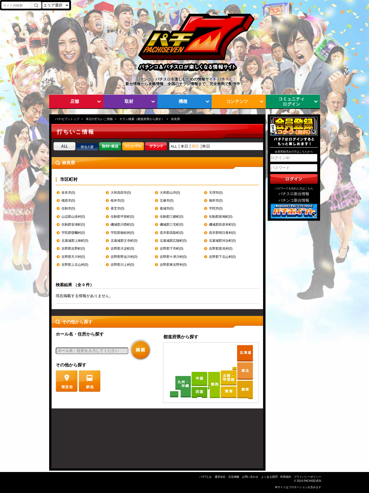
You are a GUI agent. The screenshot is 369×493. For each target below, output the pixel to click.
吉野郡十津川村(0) (173, 257)
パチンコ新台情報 (294, 200)
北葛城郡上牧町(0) (74, 241)
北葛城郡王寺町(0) (124, 241)
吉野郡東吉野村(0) (173, 265)
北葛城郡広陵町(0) (173, 241)
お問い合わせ (250, 476)
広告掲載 (233, 476)
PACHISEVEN (312, 480)
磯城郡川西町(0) (122, 224)
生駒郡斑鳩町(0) (221, 217)
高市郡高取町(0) (172, 233)
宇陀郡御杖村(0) (122, 233)
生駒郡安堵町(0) (73, 224)
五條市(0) (167, 200)
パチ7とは (205, 476)
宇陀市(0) (216, 208)
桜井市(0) (118, 200)
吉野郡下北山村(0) (222, 257)
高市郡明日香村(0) (222, 233)
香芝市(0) (118, 208)
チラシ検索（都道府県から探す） (141, 119)
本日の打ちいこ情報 (99, 119)
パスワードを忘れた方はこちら (294, 188)
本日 (184, 146)
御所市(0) (216, 200)
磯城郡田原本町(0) (222, 224)
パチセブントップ (67, 119)
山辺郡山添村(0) (73, 217)
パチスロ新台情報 (294, 194)
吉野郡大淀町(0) (122, 248)
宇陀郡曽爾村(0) (73, 233)
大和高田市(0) (121, 193)
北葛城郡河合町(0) (222, 241)
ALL (174, 146)
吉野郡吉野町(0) (73, 248)
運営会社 (220, 476)
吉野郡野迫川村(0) (124, 257)
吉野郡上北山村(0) (74, 265)
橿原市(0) (68, 200)
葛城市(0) (167, 208)
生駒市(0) (68, 208)
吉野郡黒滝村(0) (221, 248)
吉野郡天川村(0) (73, 257)
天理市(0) (216, 193)
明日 (195, 146)
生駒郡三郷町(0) (172, 217)
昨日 (206, 146)
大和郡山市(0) (170, 193)
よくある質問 (269, 476)
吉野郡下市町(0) (172, 248)
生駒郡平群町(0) (122, 217)
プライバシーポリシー (307, 476)
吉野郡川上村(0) (122, 265)
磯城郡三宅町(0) (172, 224)
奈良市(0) (68, 193)
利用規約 (285, 476)
